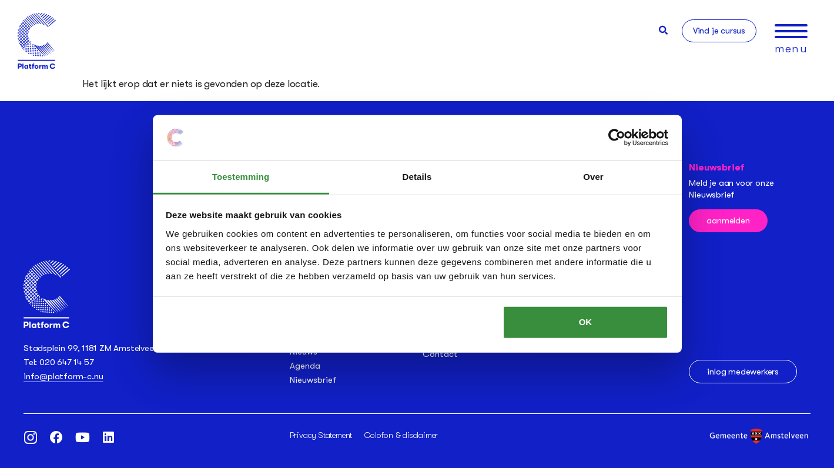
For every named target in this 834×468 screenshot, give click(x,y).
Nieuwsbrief (313, 380)
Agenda (305, 365)
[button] (663, 30)
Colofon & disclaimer (401, 435)
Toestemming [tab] (241, 177)
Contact (440, 354)
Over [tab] (593, 177)
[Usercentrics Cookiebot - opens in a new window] (616, 137)
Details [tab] (417, 177)
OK (585, 322)
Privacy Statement (321, 435)
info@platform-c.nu (63, 376)
